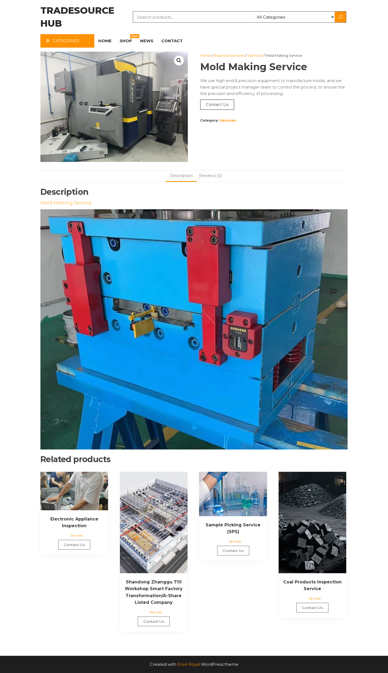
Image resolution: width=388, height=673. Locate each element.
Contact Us (217, 104)
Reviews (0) (210, 175)
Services (255, 55)
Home (105, 40)
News (146, 40)
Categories (66, 40)
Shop (128, 38)
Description (181, 175)
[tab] (181, 176)
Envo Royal (188, 664)
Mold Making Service (66, 203)
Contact (172, 40)
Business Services (229, 55)
